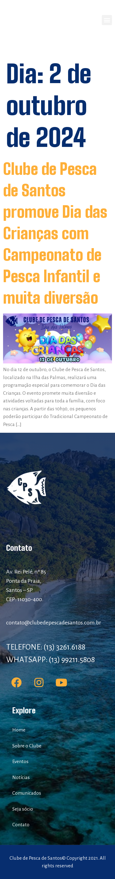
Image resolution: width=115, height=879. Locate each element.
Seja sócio (22, 809)
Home (18, 729)
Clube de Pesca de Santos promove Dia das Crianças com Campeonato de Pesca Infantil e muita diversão (55, 233)
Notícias (21, 777)
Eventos (20, 761)
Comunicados (26, 793)
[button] (107, 20)
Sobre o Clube (26, 745)
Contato (20, 824)
